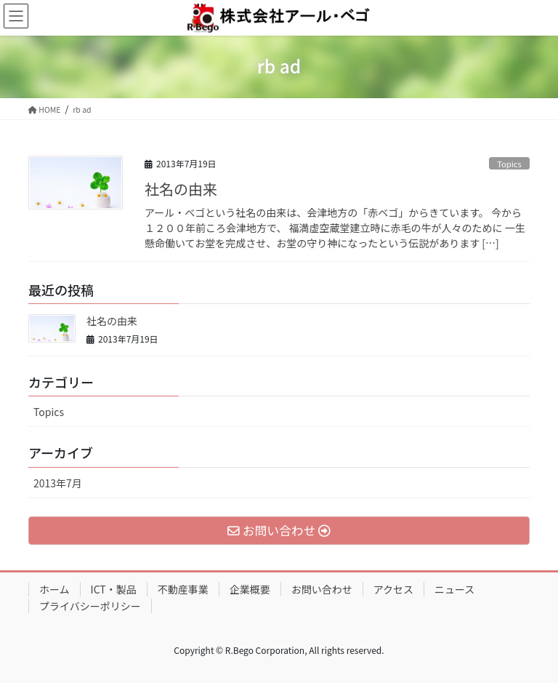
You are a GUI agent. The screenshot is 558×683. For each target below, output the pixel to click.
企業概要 (250, 589)
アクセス (393, 589)
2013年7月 (57, 483)
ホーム (54, 589)
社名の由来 (181, 188)
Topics (509, 163)
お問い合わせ (321, 589)
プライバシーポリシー (90, 606)
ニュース (454, 589)
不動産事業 (183, 589)
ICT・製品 (114, 589)
